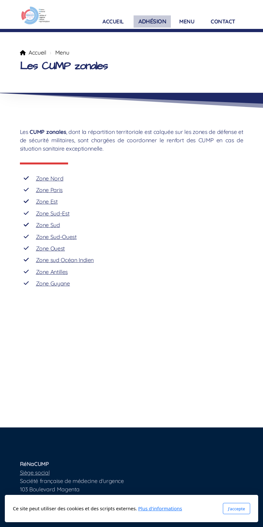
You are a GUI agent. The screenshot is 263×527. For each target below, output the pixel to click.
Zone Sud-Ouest (56, 236)
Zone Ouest (50, 248)
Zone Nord (50, 178)
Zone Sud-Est (53, 213)
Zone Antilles (52, 271)
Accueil (37, 52)
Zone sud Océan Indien (65, 259)
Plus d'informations (160, 508)
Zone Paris (49, 189)
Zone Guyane (53, 283)
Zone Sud (48, 224)
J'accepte (236, 509)
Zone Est (47, 201)
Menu (62, 52)
